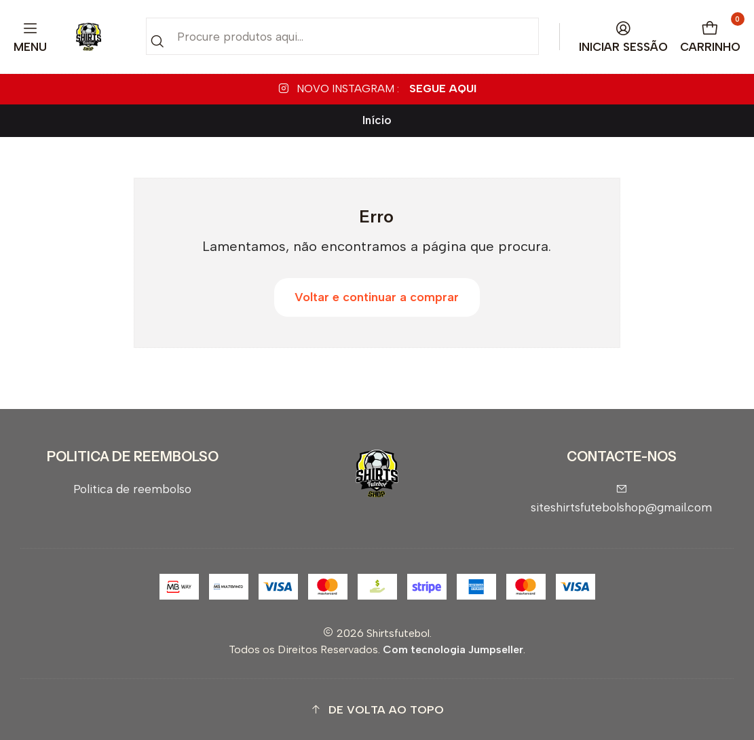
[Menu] (30, 37)
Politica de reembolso (132, 489)
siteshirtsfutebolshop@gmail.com (621, 499)
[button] (377, 709)
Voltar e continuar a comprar (377, 297)
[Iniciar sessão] (624, 37)
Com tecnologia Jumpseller (453, 649)
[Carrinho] (710, 37)
